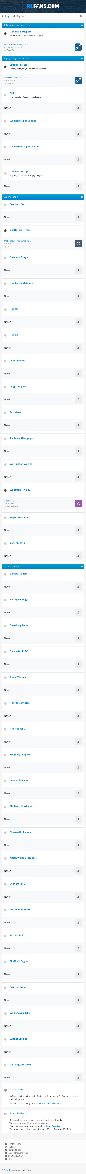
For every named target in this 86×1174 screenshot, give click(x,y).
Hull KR (14, 334)
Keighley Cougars (20, 754)
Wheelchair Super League (24, 146)
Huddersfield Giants (21, 283)
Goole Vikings (18, 677)
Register (19, 16)
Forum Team (13, 1143)
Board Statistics (18, 1113)
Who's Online (16, 1089)
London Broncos (19, 780)
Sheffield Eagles (19, 961)
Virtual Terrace (18, 64)
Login (6, 16)
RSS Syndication (14, 1156)
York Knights (17, 542)
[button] (81, 16)
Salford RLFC (17, 935)
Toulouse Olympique (22, 438)
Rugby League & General (16, 58)
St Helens (15, 412)
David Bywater (53, 1126)
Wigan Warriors (19, 517)
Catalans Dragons (20, 257)
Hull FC (14, 308)
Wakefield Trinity (20, 489)
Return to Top (13, 1149)
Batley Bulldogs (19, 599)
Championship (11, 566)
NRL (12, 93)
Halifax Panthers (19, 702)
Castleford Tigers (20, 230)
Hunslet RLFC (17, 728)
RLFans (10, 1146)
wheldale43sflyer (54, 1103)
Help (9, 1159)
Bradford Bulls (18, 204)
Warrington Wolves (21, 464)
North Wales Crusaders (23, 857)
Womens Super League (23, 120)
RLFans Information (13, 25)
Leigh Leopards (19, 386)
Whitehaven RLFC (20, 1012)
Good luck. (9, 500)
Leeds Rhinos (17, 360)
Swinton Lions (18, 987)
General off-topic (20, 171)
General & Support (20, 31)
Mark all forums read (16, 1152)
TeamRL (8, 1170)
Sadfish (42, 1103)
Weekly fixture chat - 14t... (16, 77)
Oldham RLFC (17, 883)
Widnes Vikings (18, 1038)
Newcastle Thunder (21, 832)
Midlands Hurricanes (22, 806)
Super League (10, 197)
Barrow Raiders (18, 573)
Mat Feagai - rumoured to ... (17, 240)
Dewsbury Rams (19, 625)
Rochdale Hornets (20, 909)
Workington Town (20, 1064)
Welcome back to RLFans (16, 44)
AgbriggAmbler (13, 506)
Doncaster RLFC (19, 651)
